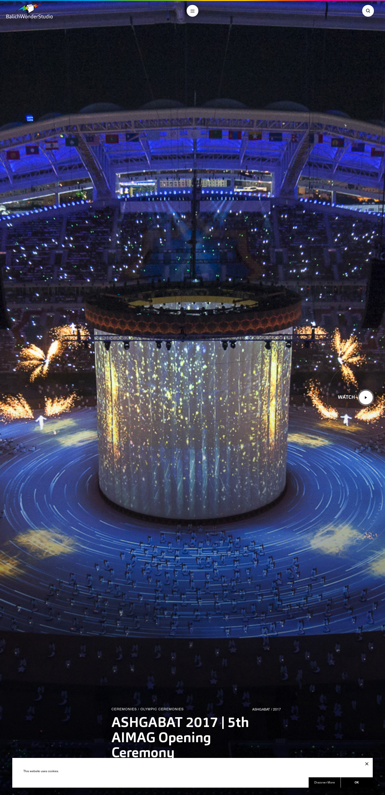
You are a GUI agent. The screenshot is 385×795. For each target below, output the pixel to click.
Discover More (324, 782)
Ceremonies (124, 709)
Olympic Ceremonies (162, 709)
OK (357, 782)
